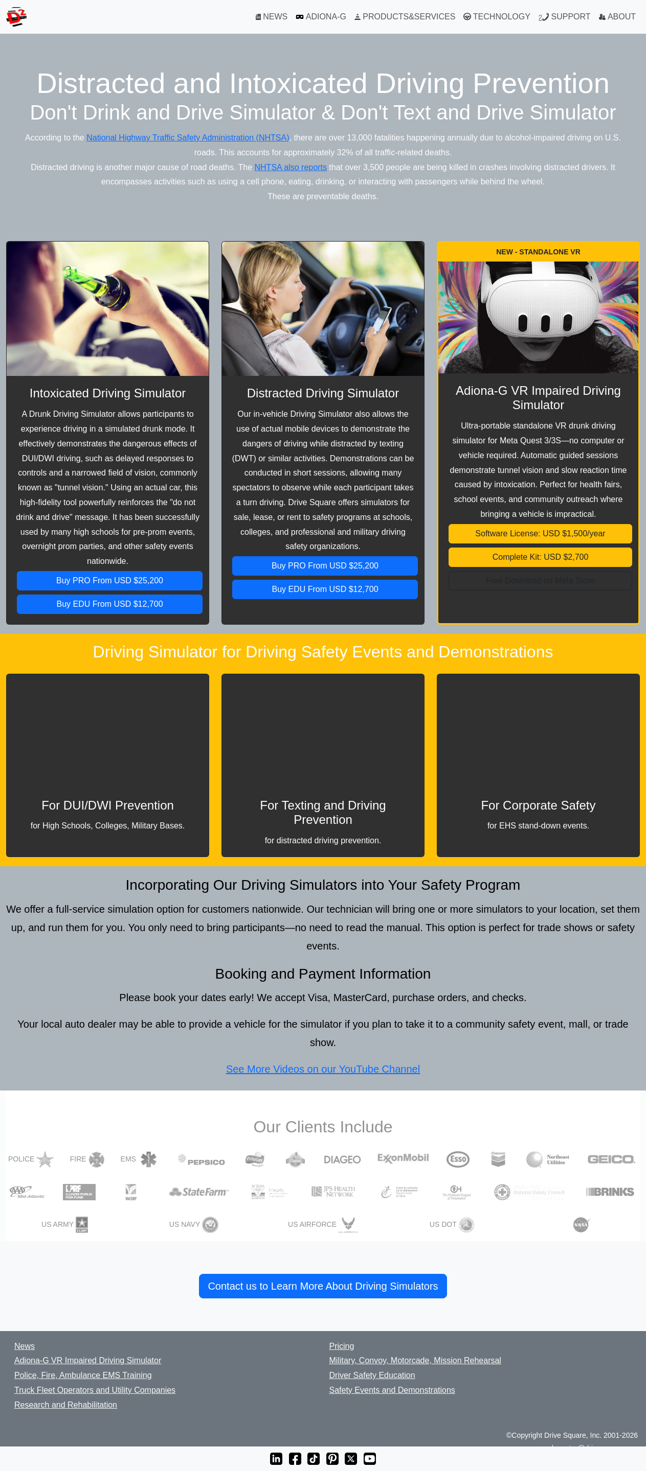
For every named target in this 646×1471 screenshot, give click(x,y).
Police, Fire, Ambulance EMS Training (83, 1375)
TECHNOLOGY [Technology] (496, 16)
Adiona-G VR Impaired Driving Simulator (87, 1360)
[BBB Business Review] (8, 1436)
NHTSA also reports (291, 167)
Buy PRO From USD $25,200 (109, 580)
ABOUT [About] (617, 16)
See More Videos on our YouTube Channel (323, 1069)
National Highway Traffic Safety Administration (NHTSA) (187, 137)
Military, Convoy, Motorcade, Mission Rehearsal (415, 1360)
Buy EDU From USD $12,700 (109, 604)
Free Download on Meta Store (540, 580)
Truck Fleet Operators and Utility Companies (94, 1390)
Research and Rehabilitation (65, 1405)
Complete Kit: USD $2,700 (541, 557)
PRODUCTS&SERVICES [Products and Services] (405, 16)
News (24, 1346)
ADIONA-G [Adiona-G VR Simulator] (321, 16)
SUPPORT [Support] (565, 16)
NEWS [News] (271, 16)
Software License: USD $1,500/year (540, 533)
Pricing (341, 1346)
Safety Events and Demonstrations (392, 1390)
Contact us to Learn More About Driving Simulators (323, 1286)
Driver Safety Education (372, 1375)
